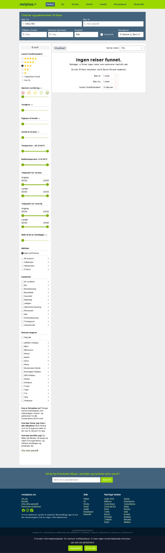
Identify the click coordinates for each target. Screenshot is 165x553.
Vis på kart (60, 48)
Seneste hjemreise (57, 30)
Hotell (89, 4)
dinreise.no (115, 532)
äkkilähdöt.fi (75, 532)
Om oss (24, 499)
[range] (22, 96)
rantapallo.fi (85, 532)
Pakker (50, 4)
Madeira (127, 522)
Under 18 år (109, 499)
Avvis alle (90, 548)
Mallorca (108, 501)
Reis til (86, 19)
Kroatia (127, 514)
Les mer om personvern (82, 542)
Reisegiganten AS (85, 530)
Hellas (126, 506)
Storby (75, 4)
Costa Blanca (129, 504)
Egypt (106, 522)
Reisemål (139, 4)
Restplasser (120, 4)
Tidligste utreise (29, 30)
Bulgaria (127, 517)
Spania (127, 499)
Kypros (107, 514)
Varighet (78, 30)
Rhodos (127, 509)
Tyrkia (106, 512)
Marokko (127, 519)
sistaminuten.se (50, 532)
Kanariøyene (129, 501)
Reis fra (25, 19)
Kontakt (24, 501)
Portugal (108, 517)
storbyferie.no (127, 532)
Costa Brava (109, 504)
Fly (62, 4)
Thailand (108, 519)
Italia (126, 512)
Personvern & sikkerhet (31, 506)
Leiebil (103, 4)
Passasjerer (123, 30)
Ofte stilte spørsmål (29, 451)
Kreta (106, 509)
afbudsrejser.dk (63, 532)
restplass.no (37, 532)
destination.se (104, 532)
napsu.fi (94, 532)
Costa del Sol (110, 506)
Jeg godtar (75, 548)
